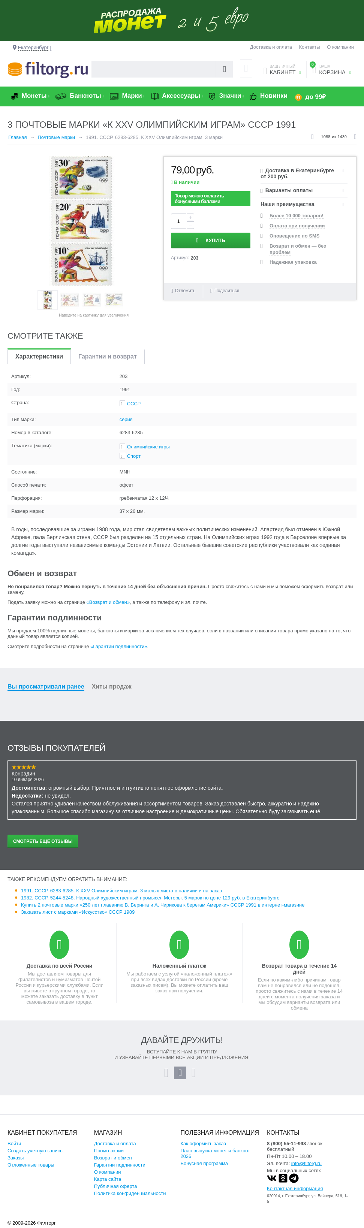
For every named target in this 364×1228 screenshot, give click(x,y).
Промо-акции (109, 1150)
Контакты (309, 47)
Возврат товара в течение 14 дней (299, 969)
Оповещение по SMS (294, 236)
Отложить (185, 290)
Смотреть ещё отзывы (42, 841)
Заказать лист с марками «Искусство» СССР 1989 (78, 912)
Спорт (134, 456)
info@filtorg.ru (306, 1163)
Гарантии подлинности (119, 1165)
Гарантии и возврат (107, 356)
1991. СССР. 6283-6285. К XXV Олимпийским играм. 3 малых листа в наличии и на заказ (121, 890)
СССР (134, 403)
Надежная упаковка (293, 262)
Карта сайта (107, 1179)
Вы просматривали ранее (45, 686)
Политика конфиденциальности (130, 1193)
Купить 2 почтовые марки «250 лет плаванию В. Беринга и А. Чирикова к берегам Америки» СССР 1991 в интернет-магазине (162, 905)
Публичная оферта (115, 1186)
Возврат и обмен (113, 1158)
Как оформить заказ (203, 1143)
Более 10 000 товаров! (297, 215)
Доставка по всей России (60, 966)
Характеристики (39, 356)
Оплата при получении (297, 226)
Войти (14, 1143)
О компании (340, 47)
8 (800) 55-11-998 (286, 1143)
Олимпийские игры (148, 447)
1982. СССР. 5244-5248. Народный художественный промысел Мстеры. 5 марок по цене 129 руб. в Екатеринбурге (150, 898)
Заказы (15, 1158)
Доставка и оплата (271, 47)
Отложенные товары (30, 1165)
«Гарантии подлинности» (118, 646)
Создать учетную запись (35, 1150)
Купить (215, 240)
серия (126, 419)
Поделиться (224, 291)
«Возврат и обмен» (108, 602)
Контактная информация (295, 1188)
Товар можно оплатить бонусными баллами (199, 198)
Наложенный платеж (179, 966)
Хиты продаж (112, 686)
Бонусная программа (204, 1163)
